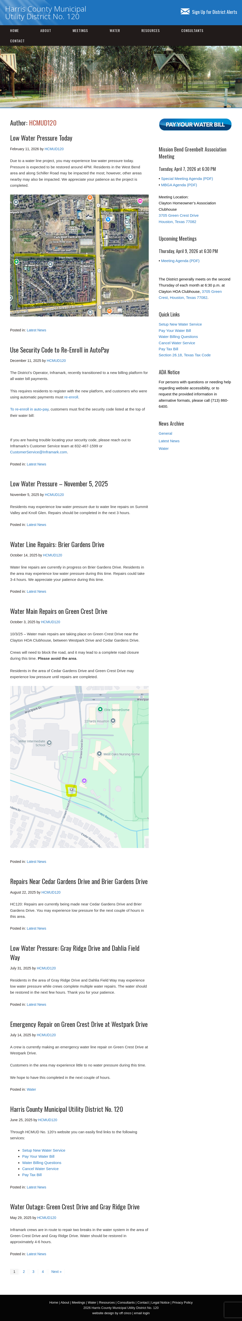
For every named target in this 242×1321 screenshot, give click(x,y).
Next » (56, 1272)
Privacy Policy (182, 1302)
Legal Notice (160, 1302)
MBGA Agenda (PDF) (179, 185)
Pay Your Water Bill (38, 1156)
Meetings (80, 30)
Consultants (192, 30)
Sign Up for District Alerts (209, 12)
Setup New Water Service (43, 1150)
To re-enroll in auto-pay (29, 409)
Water (115, 30)
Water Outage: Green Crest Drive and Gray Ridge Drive (75, 1206)
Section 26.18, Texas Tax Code (185, 355)
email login (142, 1313)
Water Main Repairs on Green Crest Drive (58, 611)
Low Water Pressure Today (41, 138)
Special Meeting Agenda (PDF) (187, 178)
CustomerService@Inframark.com (38, 452)
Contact (17, 40)
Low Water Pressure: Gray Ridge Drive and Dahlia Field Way (74, 952)
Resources (150, 30)
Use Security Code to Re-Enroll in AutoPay (59, 350)
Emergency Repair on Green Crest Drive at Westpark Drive (79, 1024)
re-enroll (71, 397)
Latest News (36, 330)
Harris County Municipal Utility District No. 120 (45, 12)
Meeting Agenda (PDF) (180, 261)
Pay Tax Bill (32, 1175)
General (165, 433)
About (45, 30)
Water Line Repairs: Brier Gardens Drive (57, 544)
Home (14, 30)
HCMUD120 (42, 123)
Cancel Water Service (40, 1169)
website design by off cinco (111, 1313)
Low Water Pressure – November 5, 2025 (59, 483)
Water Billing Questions (41, 1162)
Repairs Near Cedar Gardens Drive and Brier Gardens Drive (79, 881)
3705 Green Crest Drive (179, 215)
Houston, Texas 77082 (177, 221)
